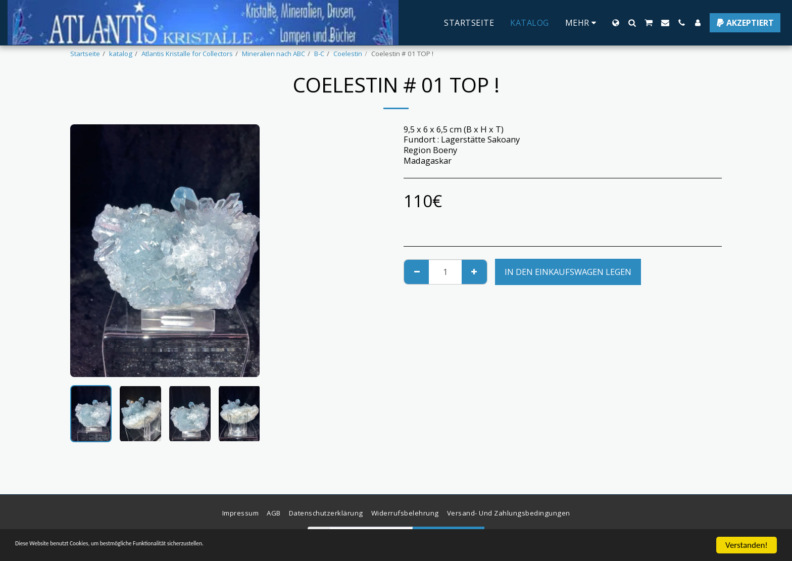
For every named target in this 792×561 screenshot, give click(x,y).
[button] (631, 23)
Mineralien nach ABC (273, 53)
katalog (120, 53)
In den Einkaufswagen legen (568, 271)
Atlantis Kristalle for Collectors (187, 53)
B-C (319, 53)
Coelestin (347, 53)
